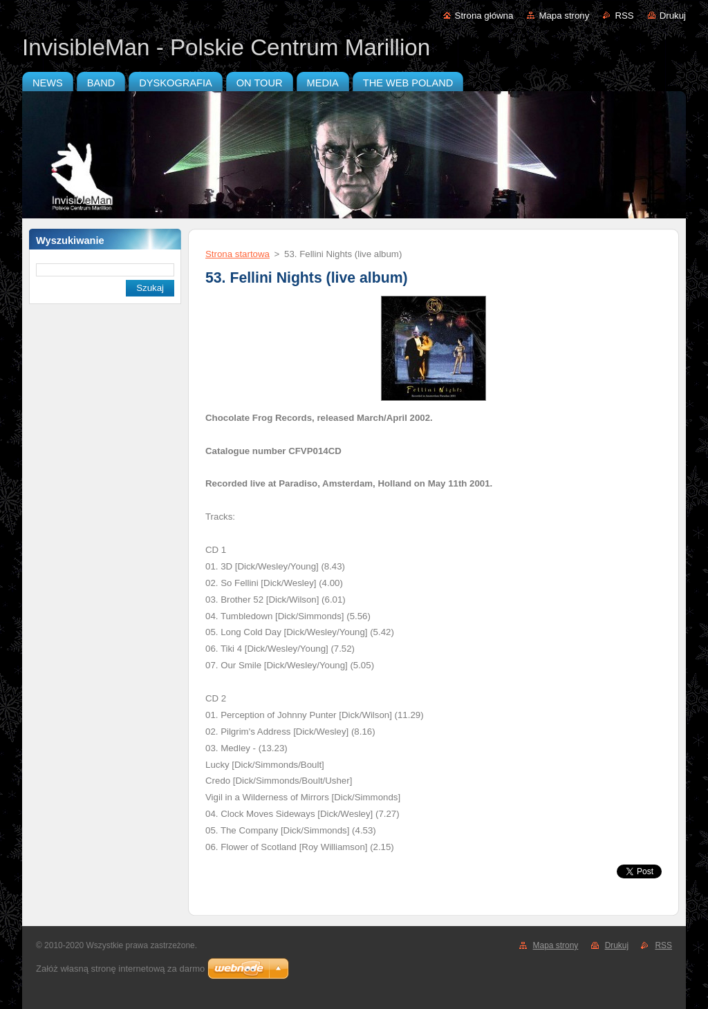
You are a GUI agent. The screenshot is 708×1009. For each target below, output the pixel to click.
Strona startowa (237, 254)
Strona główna (484, 15)
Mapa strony (564, 15)
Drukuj (673, 15)
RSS (624, 15)
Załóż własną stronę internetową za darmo (120, 968)
